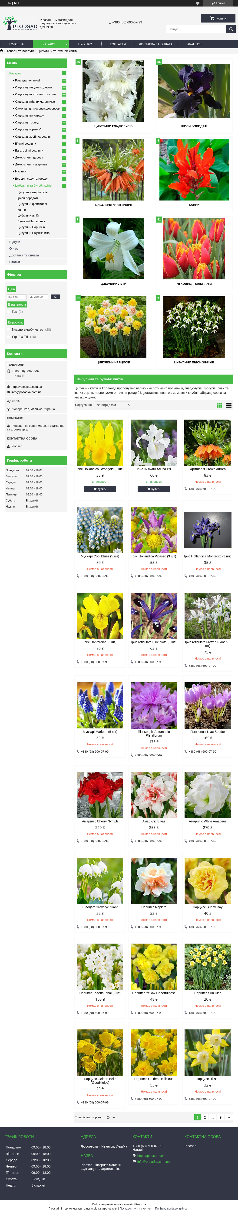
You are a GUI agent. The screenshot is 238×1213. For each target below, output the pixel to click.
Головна (16, 44)
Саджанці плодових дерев (33, 87)
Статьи (14, 262)
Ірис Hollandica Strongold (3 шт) (99, 469)
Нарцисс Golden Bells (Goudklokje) (100, 1080)
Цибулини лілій (113, 283)
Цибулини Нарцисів (113, 362)
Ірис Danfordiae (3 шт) (100, 642)
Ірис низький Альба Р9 (154, 469)
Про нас (85, 44)
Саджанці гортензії (28, 129)
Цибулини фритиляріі (113, 205)
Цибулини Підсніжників (194, 362)
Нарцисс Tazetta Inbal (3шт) (100, 993)
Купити (102, 489)
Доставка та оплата (155, 44)
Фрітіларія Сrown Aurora (208, 469)
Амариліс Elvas (153, 821)
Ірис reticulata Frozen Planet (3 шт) (207, 644)
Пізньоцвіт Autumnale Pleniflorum (154, 733)
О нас (13, 248)
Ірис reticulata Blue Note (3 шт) (153, 642)
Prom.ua (141, 1204)
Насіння (20, 171)
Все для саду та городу (31, 178)
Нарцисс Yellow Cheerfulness (153, 993)
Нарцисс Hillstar (208, 1079)
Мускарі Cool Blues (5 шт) (100, 556)
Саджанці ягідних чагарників (35, 101)
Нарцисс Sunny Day (208, 907)
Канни (194, 205)
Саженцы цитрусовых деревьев (37, 108)
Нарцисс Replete (153, 907)
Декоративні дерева (29, 157)
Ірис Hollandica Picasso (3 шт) (154, 556)
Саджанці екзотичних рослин (35, 94)
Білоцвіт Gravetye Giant (100, 907)
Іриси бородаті (194, 126)
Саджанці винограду (29, 115)
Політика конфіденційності (172, 1208)
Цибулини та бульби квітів (33, 185)
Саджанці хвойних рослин (33, 136)
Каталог (49, 44)
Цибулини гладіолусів (113, 126)
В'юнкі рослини (25, 143)
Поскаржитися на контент (136, 1208)
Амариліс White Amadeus (208, 821)
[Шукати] (231, 29)
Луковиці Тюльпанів (194, 283)
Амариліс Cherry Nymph (100, 821)
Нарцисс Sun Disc (207, 993)
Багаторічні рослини (29, 150)
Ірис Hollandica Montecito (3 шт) (207, 556)
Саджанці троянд (27, 122)
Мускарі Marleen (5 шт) (100, 732)
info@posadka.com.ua (26, 392)
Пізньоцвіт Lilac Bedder (207, 732)
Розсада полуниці (27, 80)
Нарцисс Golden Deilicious (153, 1079)
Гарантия (194, 44)
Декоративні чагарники (31, 164)
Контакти (118, 44)
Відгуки (14, 242)
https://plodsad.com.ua (27, 386)
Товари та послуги (20, 51)
